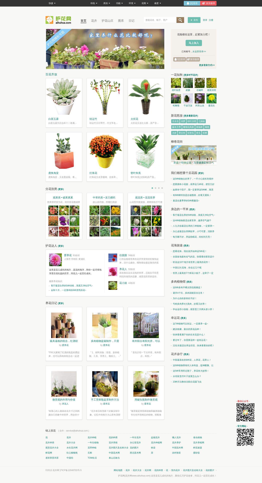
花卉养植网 (198, 442)
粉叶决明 (191, 121)
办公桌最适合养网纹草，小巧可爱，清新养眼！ (192, 232)
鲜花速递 (197, 447)
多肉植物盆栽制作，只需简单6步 (105, 341)
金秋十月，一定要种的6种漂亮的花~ (68, 290)
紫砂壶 (196, 453)
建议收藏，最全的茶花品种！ (186, 329)
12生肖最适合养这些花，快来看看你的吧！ (193, 345)
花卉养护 (176, 442)
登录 (205, 20)
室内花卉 (175, 470)
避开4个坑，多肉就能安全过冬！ (188, 293)
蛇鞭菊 (176, 105)
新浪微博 (194, 59)
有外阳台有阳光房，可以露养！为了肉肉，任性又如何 (146, 341)
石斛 (90, 453)
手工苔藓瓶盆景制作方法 (105, 399)
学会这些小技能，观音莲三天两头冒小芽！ (192, 309)
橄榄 (207, 127)
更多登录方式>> (207, 65)
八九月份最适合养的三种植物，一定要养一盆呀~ (192, 227)
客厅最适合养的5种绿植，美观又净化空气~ (72, 285)
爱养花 (68, 255)
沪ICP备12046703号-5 (71, 470)
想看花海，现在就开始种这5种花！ (189, 251)
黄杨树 (199, 127)
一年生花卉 (135, 437)
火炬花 (134, 118)
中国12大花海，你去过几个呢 (186, 267)
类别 (106, 3)
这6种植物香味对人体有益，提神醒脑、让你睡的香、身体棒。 (192, 366)
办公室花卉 (135, 442)
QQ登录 (181, 59)
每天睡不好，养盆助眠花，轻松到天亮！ (191, 237)
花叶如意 (176, 90)
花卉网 (59, 20)
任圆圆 (123, 255)
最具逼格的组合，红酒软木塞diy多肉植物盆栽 (64, 341)
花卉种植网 (156, 442)
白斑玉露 (53, 118)
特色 (94, 3)
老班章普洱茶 (52, 458)
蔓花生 (211, 105)
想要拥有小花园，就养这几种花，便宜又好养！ (192, 185)
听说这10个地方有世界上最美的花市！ (190, 262)
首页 (83, 20)
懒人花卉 (176, 437)
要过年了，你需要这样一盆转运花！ (189, 340)
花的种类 (113, 437)
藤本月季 (176, 127)
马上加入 (194, 43)
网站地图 (118, 470)
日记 (131, 20)
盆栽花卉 (155, 437)
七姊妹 (201, 121)
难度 (157, 3)
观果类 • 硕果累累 (63, 197)
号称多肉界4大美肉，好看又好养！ (189, 304)
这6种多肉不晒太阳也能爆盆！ (187, 287)
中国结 (70, 458)
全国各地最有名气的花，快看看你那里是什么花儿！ (192, 257)
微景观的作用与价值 (63, 399)
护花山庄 (107, 20)
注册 (211, 20)
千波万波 (188, 105)
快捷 (52, 3)
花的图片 (134, 447)
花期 (145, 3)
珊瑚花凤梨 (188, 127)
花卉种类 (49, 442)
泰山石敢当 (114, 458)
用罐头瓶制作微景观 (146, 399)
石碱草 (199, 90)
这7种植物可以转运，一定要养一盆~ (189, 323)
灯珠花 (93, 172)
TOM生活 (92, 458)
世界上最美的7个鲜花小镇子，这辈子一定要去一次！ (192, 274)
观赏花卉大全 (52, 447)
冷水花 (175, 121)
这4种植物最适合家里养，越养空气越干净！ (191, 221)
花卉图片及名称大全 (118, 447)
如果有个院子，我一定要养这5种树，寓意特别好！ (192, 190)
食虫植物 (197, 437)
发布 (196, 20)
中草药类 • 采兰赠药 (104, 197)
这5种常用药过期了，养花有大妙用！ (190, 371)
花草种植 (92, 447)
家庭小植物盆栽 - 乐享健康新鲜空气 (194, 162)
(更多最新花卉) (190, 116)
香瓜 (198, 133)
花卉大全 (71, 442)
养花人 (123, 269)
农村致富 (176, 453)
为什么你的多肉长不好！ (184, 298)
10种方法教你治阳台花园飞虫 (186, 382)
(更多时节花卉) (190, 75)
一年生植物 (93, 442)
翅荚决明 (211, 90)
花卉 (94, 20)
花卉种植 (92, 437)
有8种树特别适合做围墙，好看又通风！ (191, 195)
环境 (132, 3)
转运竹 (93, 118)
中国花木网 (177, 447)
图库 (121, 20)
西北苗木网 (135, 453)
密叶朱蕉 (136, 172)
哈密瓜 (190, 133)
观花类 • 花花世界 (145, 197)
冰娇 (174, 133)
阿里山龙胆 (199, 106)
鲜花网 (48, 453)
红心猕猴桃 (72, 453)
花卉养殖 (113, 442)
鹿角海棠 (53, 172)
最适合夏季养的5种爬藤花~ (185, 200)
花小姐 (123, 282)
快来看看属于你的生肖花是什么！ (188, 334)
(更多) (61, 189)
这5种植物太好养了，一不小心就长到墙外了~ (192, 180)
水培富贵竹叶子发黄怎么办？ (186, 376)
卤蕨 (188, 90)
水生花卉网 (72, 447)
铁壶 (153, 447)
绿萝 (183, 121)
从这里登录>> (199, 51)
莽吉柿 (182, 133)
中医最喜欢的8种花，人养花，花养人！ (191, 360)
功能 (119, 3)
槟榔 (205, 133)
